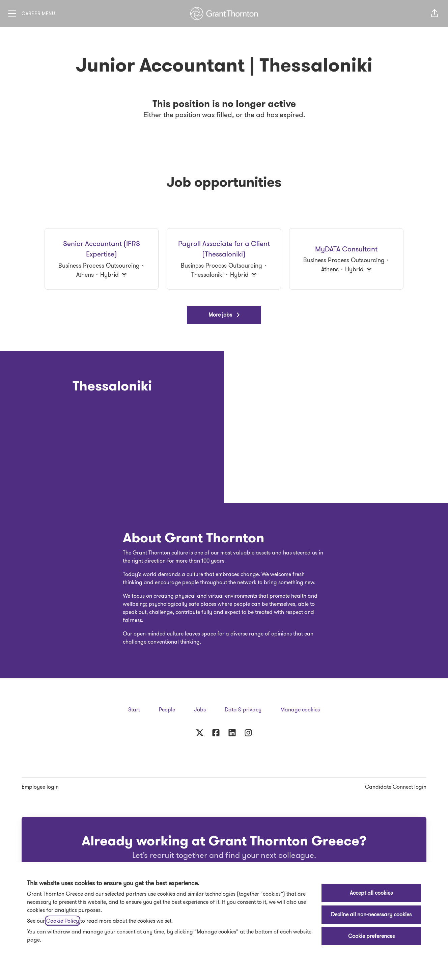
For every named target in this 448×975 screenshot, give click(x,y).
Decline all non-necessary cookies (371, 914)
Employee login (40, 787)
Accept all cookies (371, 893)
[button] (434, 13)
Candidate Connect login (395, 787)
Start (134, 709)
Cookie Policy (62, 921)
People (167, 709)
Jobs (200, 709)
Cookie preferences (371, 936)
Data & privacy (243, 709)
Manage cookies (300, 709)
